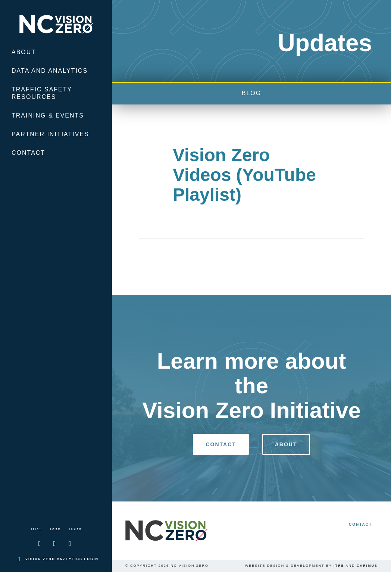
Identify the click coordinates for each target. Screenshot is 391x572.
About (24, 52)
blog (251, 93)
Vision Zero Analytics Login (61, 559)
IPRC (55, 529)
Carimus (367, 566)
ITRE (36, 529)
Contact (28, 153)
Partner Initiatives (50, 134)
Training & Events (48, 115)
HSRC (75, 529)
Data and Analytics (50, 71)
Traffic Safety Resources (42, 93)
